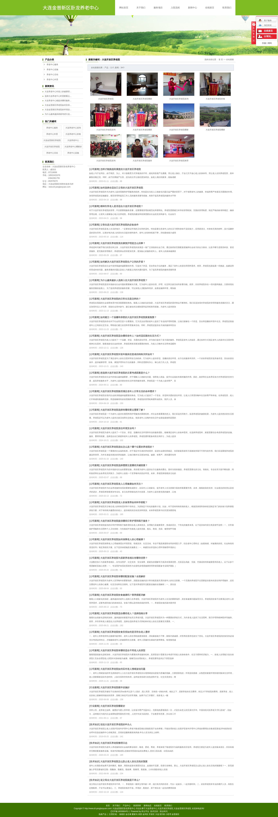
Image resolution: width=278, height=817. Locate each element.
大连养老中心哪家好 (73, 147)
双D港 (162, 814)
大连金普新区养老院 (52, 140)
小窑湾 (168, 814)
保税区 (122, 814)
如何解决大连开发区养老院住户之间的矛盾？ (122, 261)
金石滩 (128, 814)
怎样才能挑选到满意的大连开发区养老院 (120, 169)
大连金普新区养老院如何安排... (58, 105)
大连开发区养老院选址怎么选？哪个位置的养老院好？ (127, 447)
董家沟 (135, 814)
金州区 (145, 814)
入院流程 (175, 7)
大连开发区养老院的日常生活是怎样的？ (120, 298)
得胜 (140, 814)
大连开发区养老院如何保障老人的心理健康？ (122, 539)
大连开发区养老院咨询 (178, 99)
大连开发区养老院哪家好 (112, 706)
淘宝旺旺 (265, 25)
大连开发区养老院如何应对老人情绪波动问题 (122, 669)
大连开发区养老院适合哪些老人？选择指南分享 (124, 613)
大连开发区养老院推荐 (178, 161)
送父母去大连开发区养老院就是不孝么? (120, 780)
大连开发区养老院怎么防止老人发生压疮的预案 (124, 761)
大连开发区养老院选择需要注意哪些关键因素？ (124, 465)
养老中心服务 (52, 64)
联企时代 (164, 811)
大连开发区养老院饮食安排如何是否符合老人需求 (125, 632)
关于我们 (140, 7)
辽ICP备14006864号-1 (120, 811)
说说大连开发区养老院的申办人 (116, 724)
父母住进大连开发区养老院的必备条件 (119, 224)
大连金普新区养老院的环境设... (58, 109)
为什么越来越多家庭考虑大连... (58, 114)
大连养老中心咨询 (73, 128)
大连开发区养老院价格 (215, 99)
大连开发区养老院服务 (142, 161)
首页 (108, 805)
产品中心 (126, 805)
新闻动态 (147, 805)
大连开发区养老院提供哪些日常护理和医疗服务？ (125, 521)
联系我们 (226, 7)
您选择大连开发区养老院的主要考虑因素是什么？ (125, 372)
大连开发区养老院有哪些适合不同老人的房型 (122, 650)
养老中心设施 (52, 69)
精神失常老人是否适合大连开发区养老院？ (121, 206)
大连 (157, 814)
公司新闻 (94, 169)
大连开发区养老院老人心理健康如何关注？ (121, 484)
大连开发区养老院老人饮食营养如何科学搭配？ (124, 502)
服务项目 (158, 7)
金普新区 (175, 814)
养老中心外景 (52, 79)
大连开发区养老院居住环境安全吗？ (118, 428)
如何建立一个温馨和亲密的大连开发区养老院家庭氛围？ (128, 317)
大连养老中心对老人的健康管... (58, 91)
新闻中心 (192, 7)
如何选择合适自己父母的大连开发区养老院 (121, 187)
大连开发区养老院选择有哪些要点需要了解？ (122, 409)
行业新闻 (94, 687)
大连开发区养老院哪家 (142, 99)
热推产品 (102, 814)
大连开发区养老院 (52, 147)
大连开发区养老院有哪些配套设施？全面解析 (122, 576)
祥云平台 (145, 811)
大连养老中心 (73, 140)
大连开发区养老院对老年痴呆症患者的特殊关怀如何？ (127, 354)
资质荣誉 (137, 805)
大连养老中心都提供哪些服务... (58, 100)
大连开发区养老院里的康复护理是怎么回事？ (122, 243)
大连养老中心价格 (73, 134)
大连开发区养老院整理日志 (113, 743)
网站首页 (123, 7)
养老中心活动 (52, 74)
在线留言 (209, 7)
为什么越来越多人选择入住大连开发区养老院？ (124, 280)
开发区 (152, 814)
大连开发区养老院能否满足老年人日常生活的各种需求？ (128, 391)
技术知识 (94, 724)
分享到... (268, 36)
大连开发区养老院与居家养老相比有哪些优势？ (124, 558)
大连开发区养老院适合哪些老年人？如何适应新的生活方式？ (130, 335)
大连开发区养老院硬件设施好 (115, 687)
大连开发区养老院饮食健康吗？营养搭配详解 (122, 595)
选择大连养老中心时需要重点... (58, 96)
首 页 (221, 59)
